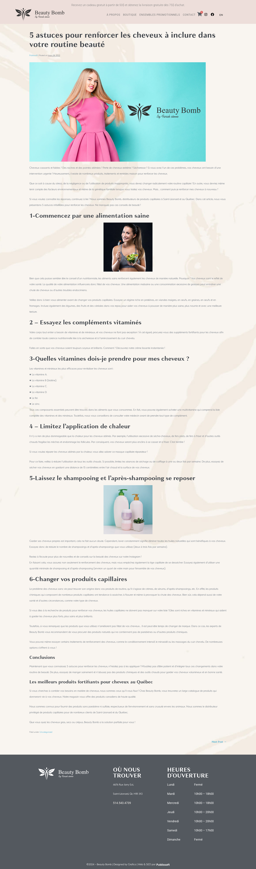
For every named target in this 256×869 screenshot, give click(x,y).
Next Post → (219, 741)
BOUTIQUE (130, 14)
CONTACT (189, 14)
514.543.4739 (122, 803)
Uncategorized (46, 732)
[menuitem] (221, 15)
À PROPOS (113, 14)
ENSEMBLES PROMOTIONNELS (159, 14)
